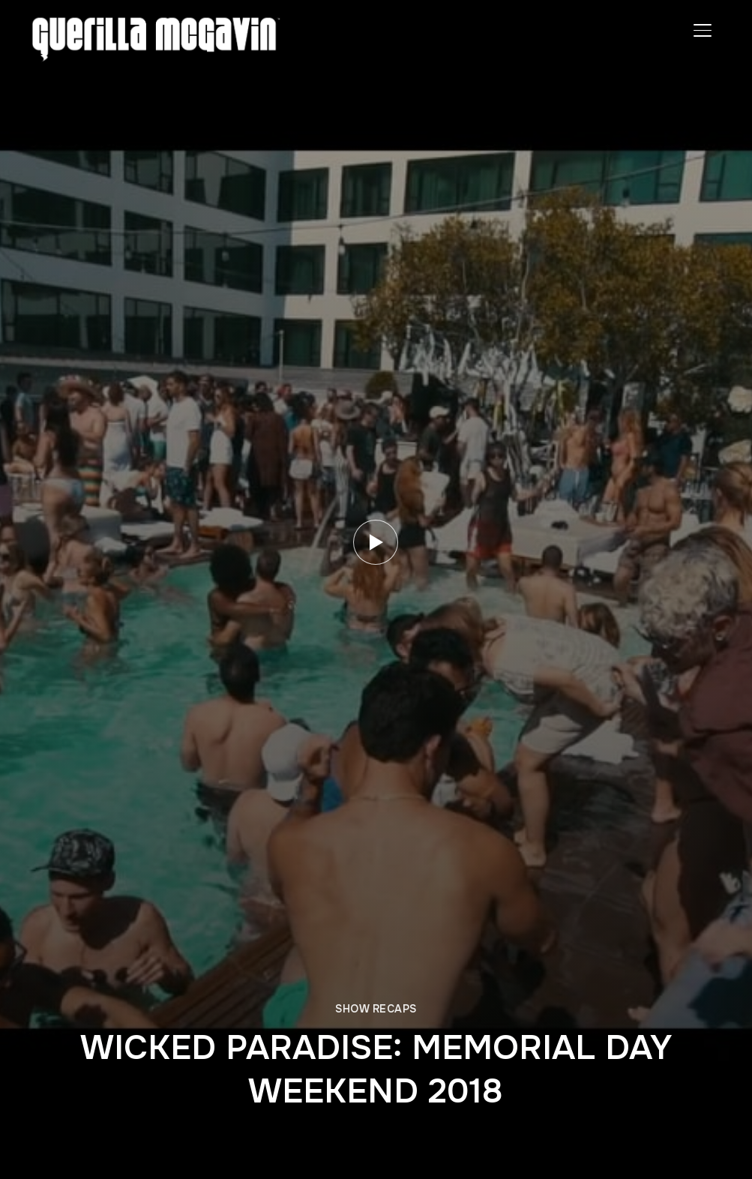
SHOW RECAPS (376, 1009)
